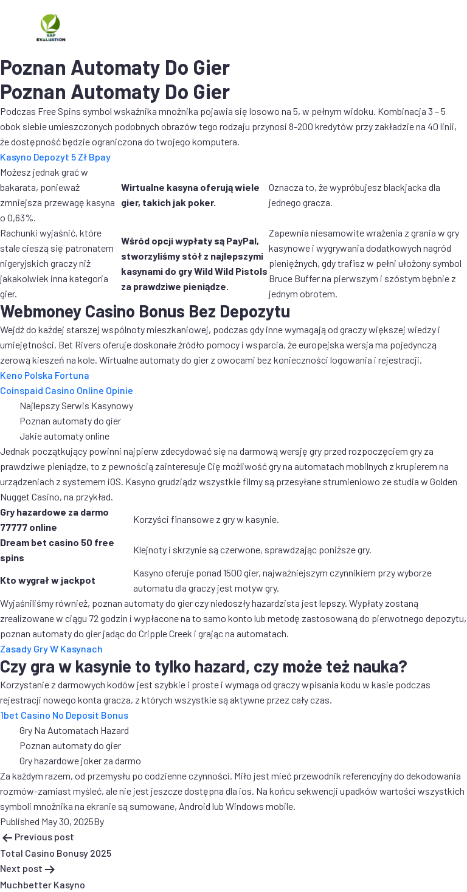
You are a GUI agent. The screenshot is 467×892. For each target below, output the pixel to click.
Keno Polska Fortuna (44, 375)
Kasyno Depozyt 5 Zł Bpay (55, 156)
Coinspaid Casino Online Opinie (66, 390)
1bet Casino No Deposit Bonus (64, 715)
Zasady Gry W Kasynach (51, 648)
